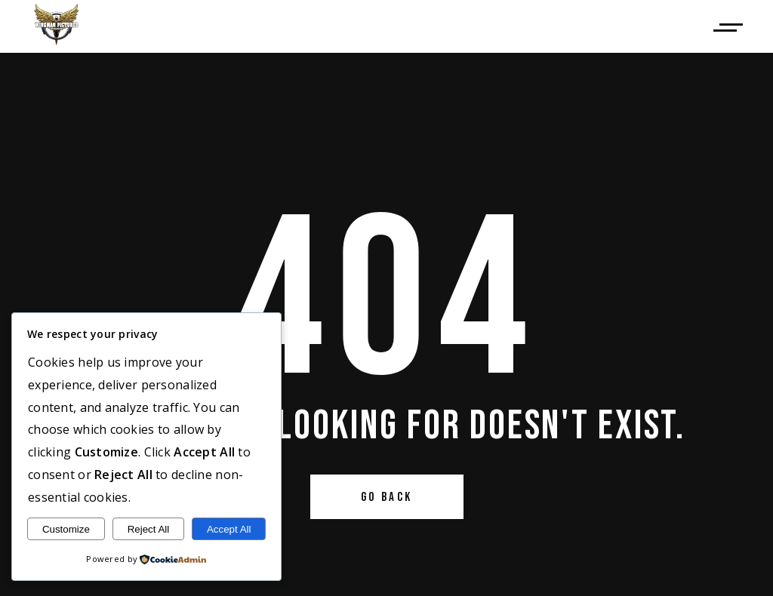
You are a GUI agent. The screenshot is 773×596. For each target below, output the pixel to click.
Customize (66, 529)
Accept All (229, 529)
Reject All (149, 529)
